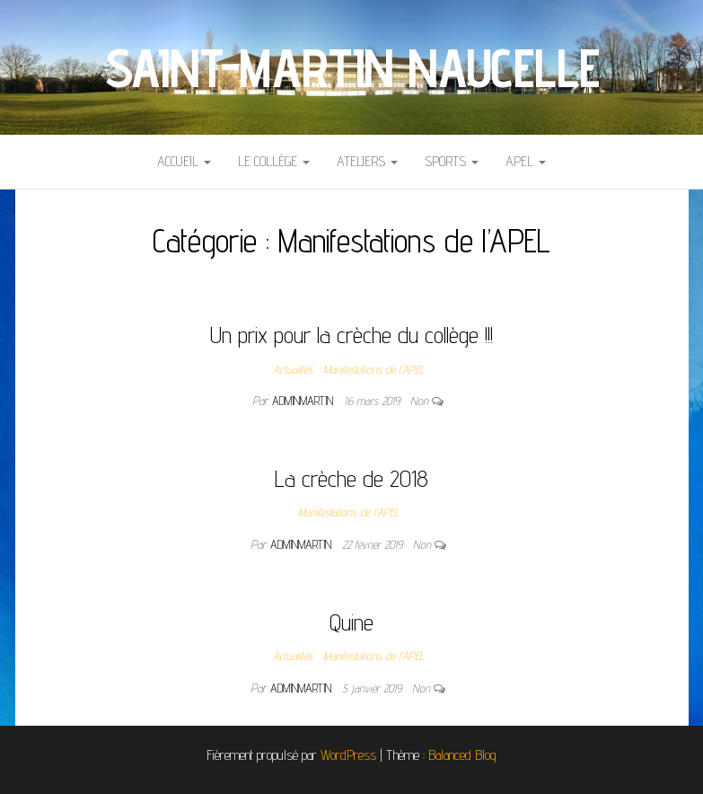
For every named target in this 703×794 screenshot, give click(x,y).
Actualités (292, 369)
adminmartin (304, 400)
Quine (351, 622)
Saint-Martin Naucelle (352, 67)
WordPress (348, 754)
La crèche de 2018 (351, 478)
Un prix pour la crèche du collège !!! (351, 334)
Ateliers (367, 161)
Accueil (184, 161)
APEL (525, 161)
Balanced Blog (462, 754)
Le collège (274, 161)
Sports (452, 161)
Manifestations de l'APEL (373, 369)
